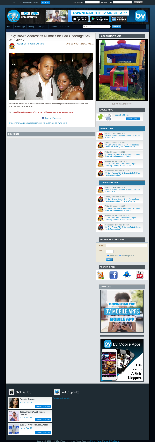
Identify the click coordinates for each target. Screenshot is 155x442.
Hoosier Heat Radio (121, 115)
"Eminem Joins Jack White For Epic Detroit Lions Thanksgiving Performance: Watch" (123, 155)
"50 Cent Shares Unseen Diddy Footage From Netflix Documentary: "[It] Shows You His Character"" (122, 147)
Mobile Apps (20, 26)
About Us (54, 26)
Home (9, 26)
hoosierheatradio (35, 44)
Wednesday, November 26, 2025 (117, 161)
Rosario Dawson (27, 399)
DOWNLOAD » (133, 119)
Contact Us (65, 26)
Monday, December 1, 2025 (115, 143)
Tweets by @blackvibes (62, 398)
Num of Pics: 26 (26, 402)
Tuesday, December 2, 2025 (115, 133)
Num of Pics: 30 (26, 418)
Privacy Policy (96, 441)
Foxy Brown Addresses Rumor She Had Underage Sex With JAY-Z (39, 123)
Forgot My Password (30, 2)
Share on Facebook (52, 118)
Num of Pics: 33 (26, 428)
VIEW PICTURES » (43, 407)
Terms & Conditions (111, 441)
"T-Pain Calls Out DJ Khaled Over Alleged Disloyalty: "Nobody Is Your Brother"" (120, 165)
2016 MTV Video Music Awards (34, 425)
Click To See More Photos (122, 104)
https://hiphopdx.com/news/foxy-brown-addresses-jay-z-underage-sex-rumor (42, 112)
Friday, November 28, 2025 (115, 152)
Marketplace (42, 26)
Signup (16, 2)
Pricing (31, 26)
